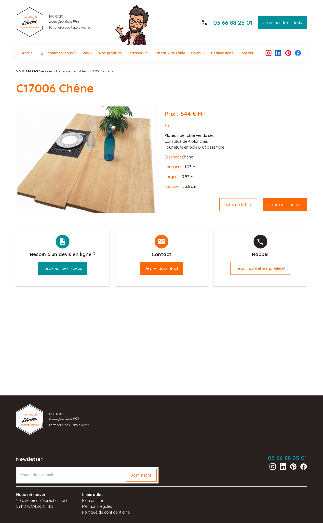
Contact (246, 53)
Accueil (28, 53)
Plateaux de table (169, 53)
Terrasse (135, 53)
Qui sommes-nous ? (58, 53)
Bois (85, 53)
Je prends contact (285, 204)
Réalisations (222, 53)
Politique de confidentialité (106, 512)
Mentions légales (97, 506)
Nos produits (110, 53)
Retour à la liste (238, 204)
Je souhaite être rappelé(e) (260, 268)
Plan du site (92, 500)
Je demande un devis (282, 22)
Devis (196, 53)
